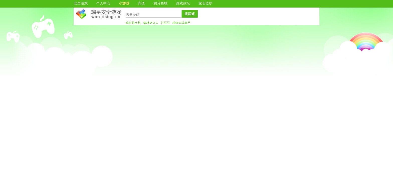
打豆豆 (165, 23)
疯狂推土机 (133, 23)
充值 (141, 3)
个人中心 (103, 3)
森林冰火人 (150, 23)
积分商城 (160, 3)
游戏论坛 (183, 3)
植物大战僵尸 (181, 23)
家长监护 (206, 3)
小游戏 (124, 3)
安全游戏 (81, 3)
